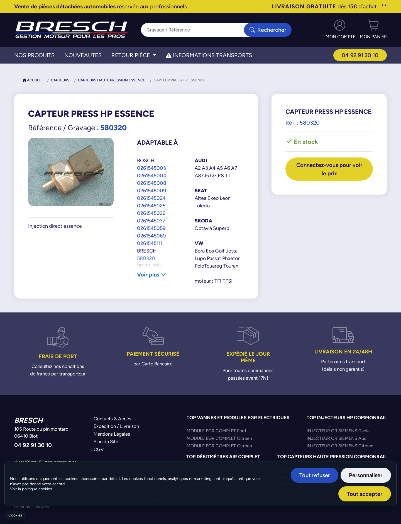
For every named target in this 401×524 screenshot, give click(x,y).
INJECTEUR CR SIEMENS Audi (337, 438)
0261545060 (151, 236)
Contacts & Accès (112, 418)
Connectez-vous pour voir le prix (329, 169)
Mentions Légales (112, 434)
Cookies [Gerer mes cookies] (15, 515)
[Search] (196, 30)
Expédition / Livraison (116, 426)
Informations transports (209, 55)
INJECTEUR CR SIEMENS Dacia (338, 430)
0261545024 (151, 198)
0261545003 (151, 168)
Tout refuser (315, 475)
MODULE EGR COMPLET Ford (216, 430)
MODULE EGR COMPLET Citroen (219, 438)
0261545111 (149, 243)
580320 (146, 258)
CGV (99, 449)
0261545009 (151, 190)
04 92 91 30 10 (360, 55)
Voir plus (151, 274)
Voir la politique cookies (31, 489)
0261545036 (151, 213)
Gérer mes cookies (31, 506)
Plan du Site (106, 441)
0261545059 (151, 228)
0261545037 (151, 221)
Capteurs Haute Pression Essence (111, 80)
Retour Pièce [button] (131, 55)
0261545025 (151, 205)
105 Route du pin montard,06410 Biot (42, 432)
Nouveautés (83, 55)
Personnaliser (366, 475)
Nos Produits (34, 55)
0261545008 (151, 183)
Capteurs (60, 80)
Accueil (32, 80)
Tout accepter (365, 494)
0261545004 (151, 175)
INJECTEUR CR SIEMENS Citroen (340, 445)
